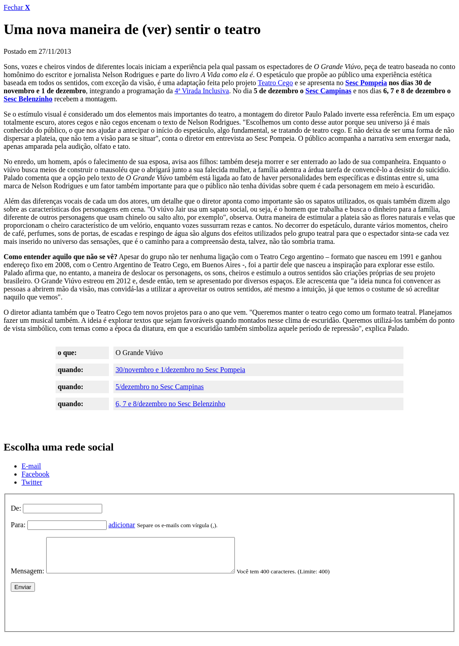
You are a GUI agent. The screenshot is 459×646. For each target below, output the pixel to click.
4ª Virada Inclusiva (202, 91)
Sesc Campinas (328, 91)
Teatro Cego (275, 83)
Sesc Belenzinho (28, 99)
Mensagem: (27, 577)
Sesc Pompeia (366, 83)
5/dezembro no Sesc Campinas (160, 386)
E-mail (31, 466)
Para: (18, 525)
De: (16, 508)
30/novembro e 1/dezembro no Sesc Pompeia (180, 369)
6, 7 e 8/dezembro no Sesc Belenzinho (170, 404)
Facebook (35, 474)
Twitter (32, 482)
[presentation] (79, 615)
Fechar (17, 7)
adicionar (121, 525)
